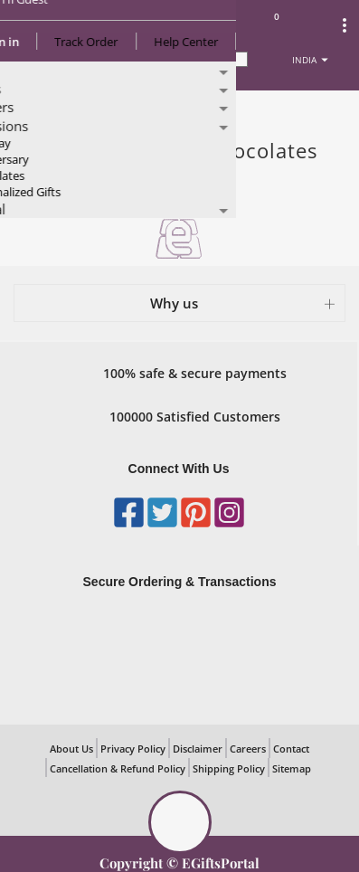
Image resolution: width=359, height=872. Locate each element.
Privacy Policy (132, 748)
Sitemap (291, 768)
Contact (291, 748)
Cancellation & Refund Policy (117, 768)
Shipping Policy (229, 768)
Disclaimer (197, 748)
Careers (248, 748)
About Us (71, 748)
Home (35, 109)
